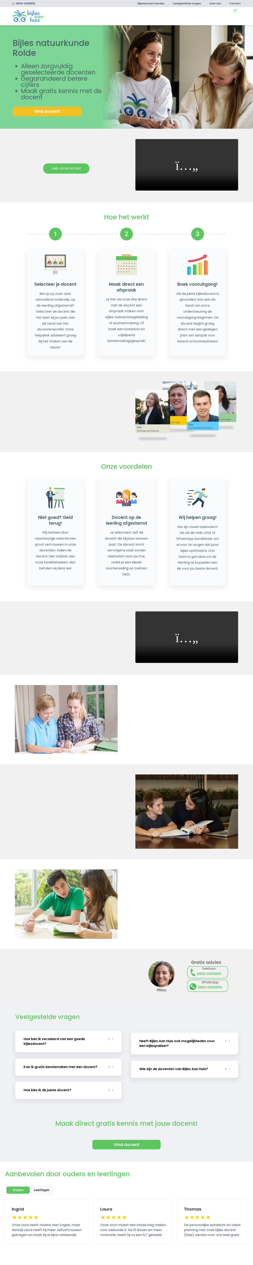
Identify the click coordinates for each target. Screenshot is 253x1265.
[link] (27, 16)
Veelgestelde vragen (187, 3)
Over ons (215, 3)
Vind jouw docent (66, 168)
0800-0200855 (23, 3)
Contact (235, 3)
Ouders (18, 1187)
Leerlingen (41, 1187)
